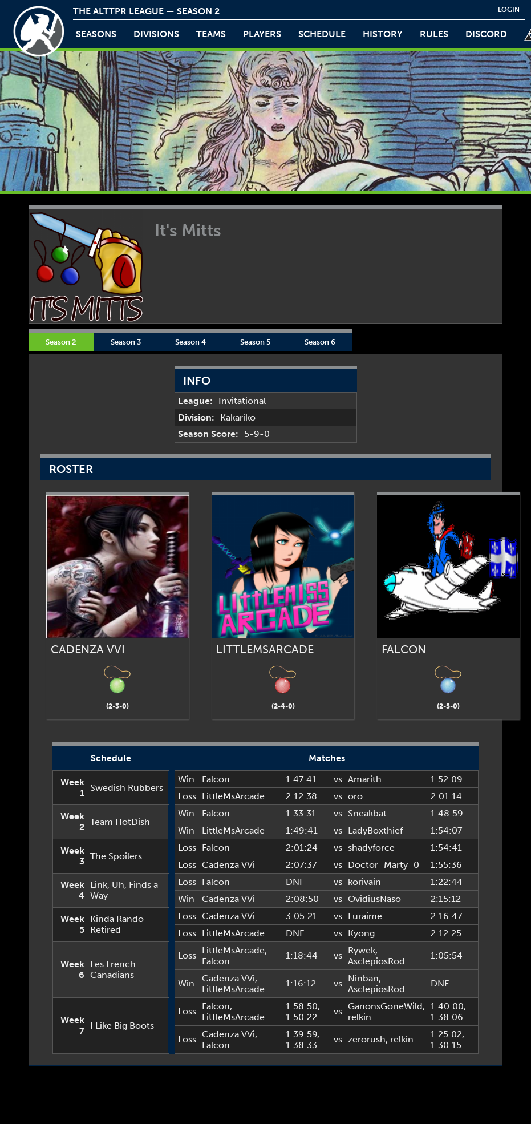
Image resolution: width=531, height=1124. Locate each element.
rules (434, 34)
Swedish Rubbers (126, 787)
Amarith (365, 779)
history (383, 34)
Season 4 (190, 341)
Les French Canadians (113, 969)
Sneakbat (367, 813)
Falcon (216, 779)
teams (211, 34)
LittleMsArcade (233, 796)
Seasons (96, 34)
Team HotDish (120, 821)
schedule (322, 34)
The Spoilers (116, 856)
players (262, 34)
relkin (359, 1017)
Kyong (361, 933)
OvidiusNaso (374, 898)
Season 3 (126, 341)
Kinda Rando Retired (117, 924)
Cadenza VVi (228, 864)
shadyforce (371, 847)
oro (355, 796)
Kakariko (238, 417)
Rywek (361, 950)
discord (486, 34)
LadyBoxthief (375, 830)
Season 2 (61, 341)
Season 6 (320, 341)
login (509, 10)
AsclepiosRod (376, 961)
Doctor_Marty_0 (383, 864)
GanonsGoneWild (385, 1006)
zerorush (367, 1039)
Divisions (156, 34)
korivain (364, 881)
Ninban (363, 978)
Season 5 (255, 341)
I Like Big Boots (122, 1025)
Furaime (365, 916)
